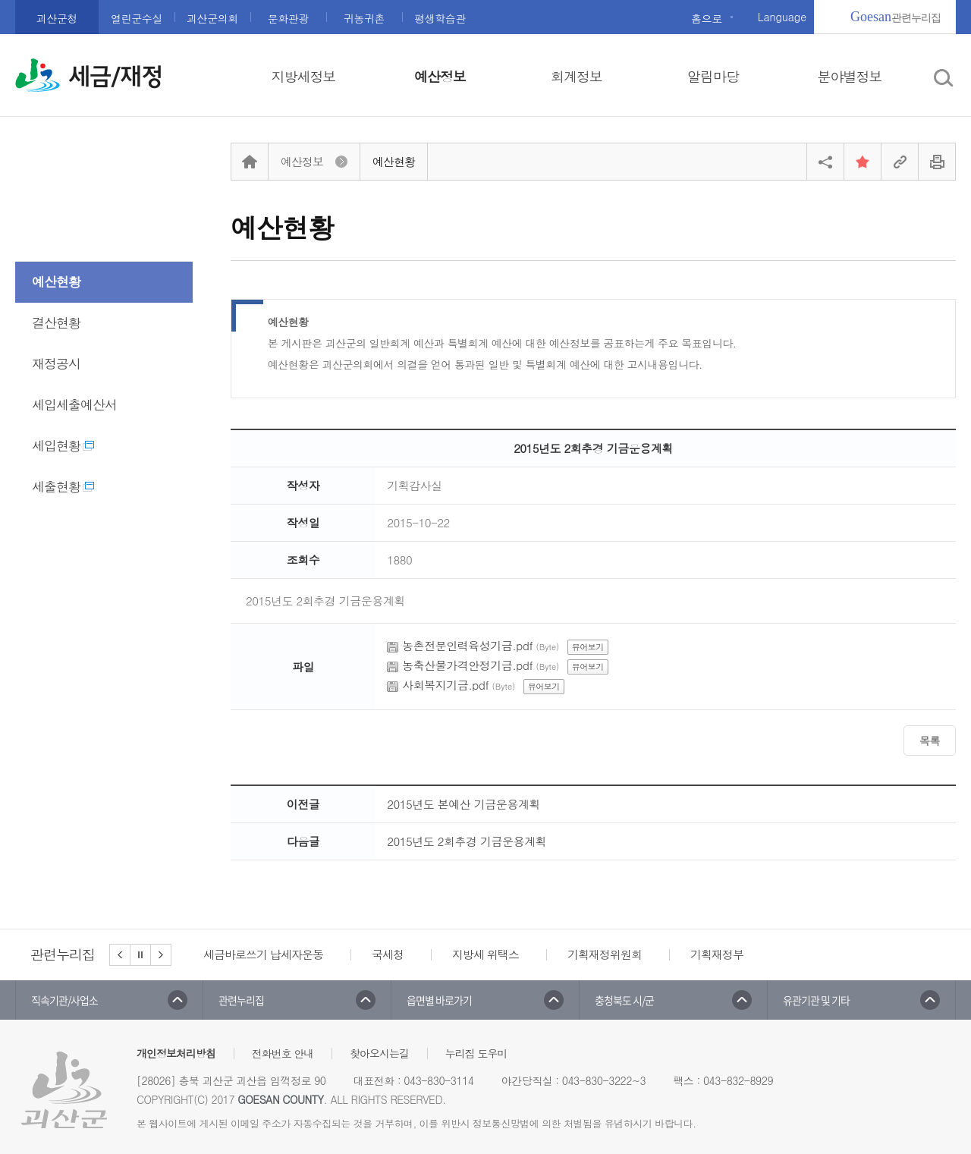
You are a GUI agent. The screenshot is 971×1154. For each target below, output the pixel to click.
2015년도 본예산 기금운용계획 (463, 804)
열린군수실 (136, 18)
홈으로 (706, 18)
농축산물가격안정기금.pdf (467, 665)
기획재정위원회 (604, 954)
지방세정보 (304, 76)
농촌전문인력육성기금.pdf (467, 645)
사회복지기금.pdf (445, 685)
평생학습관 (440, 18)
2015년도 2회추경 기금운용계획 (466, 841)
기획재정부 (716, 954)
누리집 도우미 (476, 1053)
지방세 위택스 (485, 954)
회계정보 (576, 76)
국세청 (388, 954)
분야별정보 (850, 76)
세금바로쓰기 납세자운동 (263, 954)
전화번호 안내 (283, 1053)
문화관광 (288, 18)
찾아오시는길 (379, 1053)
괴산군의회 (212, 18)
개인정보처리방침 (176, 1053)
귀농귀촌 (364, 18)
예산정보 (440, 76)
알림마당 (713, 76)
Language (782, 16)
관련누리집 (895, 16)
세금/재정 (115, 76)
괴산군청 (56, 18)
